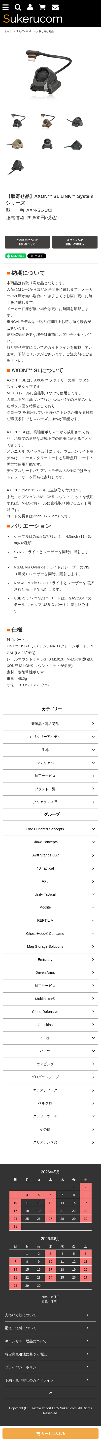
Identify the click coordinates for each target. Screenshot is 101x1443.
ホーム (8, 31)
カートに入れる (50, 1434)
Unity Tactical (23, 31)
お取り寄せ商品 (45, 31)
